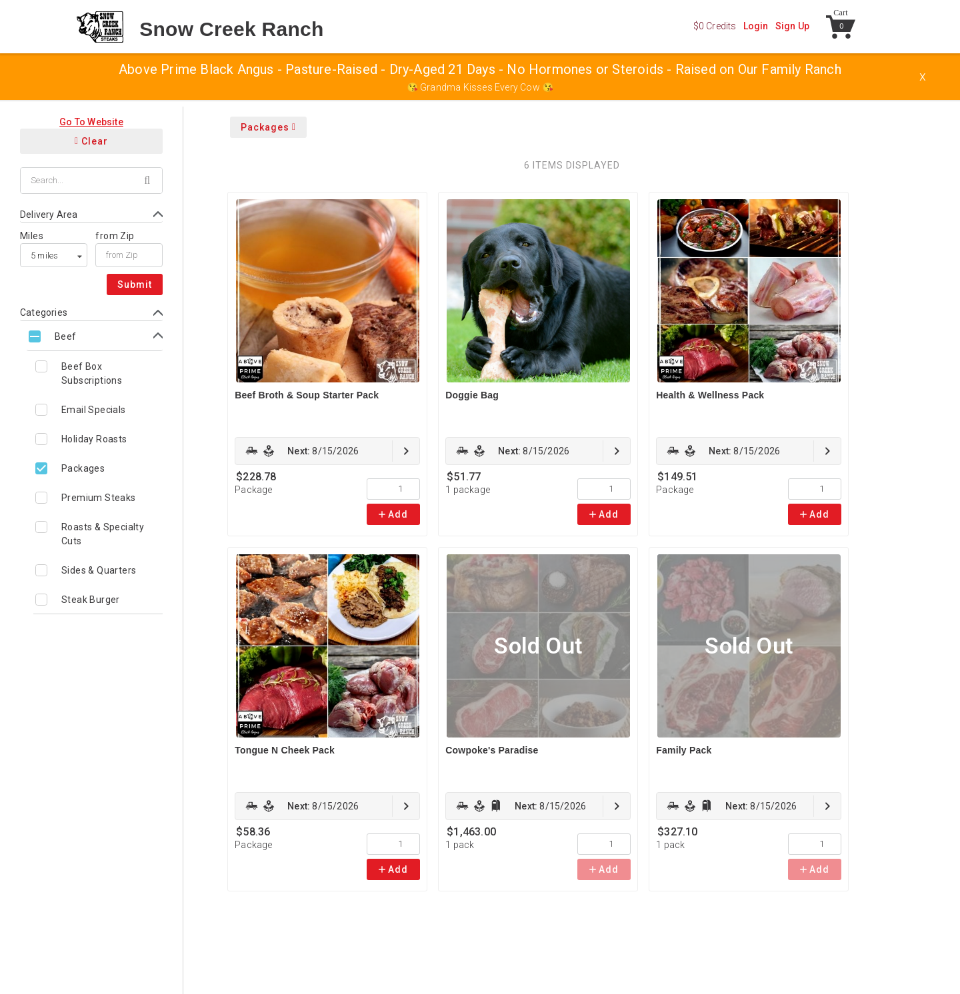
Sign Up (792, 26)
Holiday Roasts (94, 439)
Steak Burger (90, 599)
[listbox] (53, 255)
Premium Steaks (98, 497)
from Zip (114, 236)
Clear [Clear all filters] (91, 141)
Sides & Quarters (98, 570)
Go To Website (91, 122)
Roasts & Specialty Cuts (102, 534)
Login (756, 26)
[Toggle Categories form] (91, 312)
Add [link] (393, 514)
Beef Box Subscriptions (91, 373)
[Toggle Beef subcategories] (95, 336)
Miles (31, 236)
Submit (134, 284)
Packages (83, 468)
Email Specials (93, 409)
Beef (66, 336)
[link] (327, 451)
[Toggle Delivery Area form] (91, 215)
